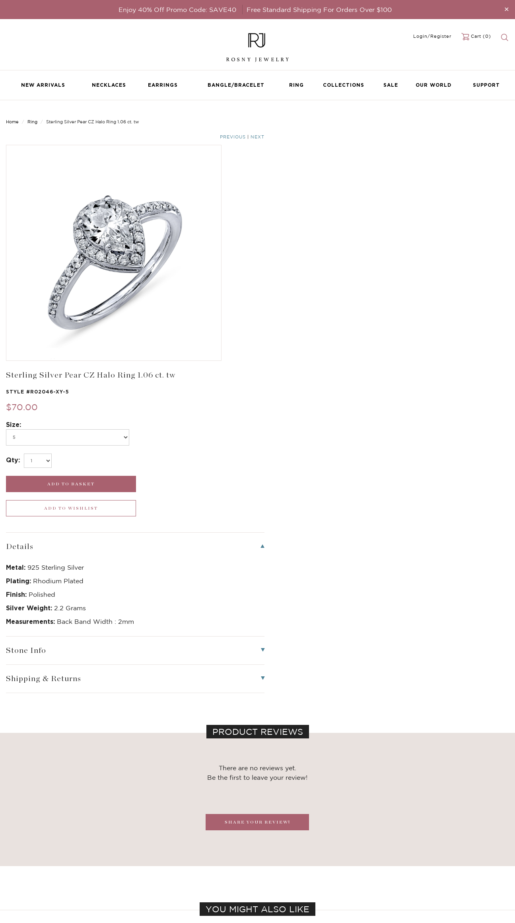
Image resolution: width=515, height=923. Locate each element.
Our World (433, 85)
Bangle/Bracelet (236, 85)
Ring (296, 85)
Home (12, 115)
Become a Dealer (199, 843)
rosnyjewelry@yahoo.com (295, 851)
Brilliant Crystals (112, 859)
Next (502, 116)
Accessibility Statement (207, 883)
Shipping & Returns (202, 867)
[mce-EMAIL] (450, 848)
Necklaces (109, 85)
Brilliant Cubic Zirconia (121, 867)
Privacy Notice (196, 859)
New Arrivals (43, 85)
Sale (390, 85)
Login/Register (432, 36)
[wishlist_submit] (450, 242)
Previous (477, 116)
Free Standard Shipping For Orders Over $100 (319, 9)
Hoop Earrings (109, 875)
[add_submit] (322, 242)
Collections (343, 85)
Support (486, 85)
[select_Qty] (295, 218)
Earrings (163, 85)
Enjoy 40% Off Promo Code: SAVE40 (177, 9)
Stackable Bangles (115, 883)
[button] (500, 714)
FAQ (183, 851)
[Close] (506, 9)
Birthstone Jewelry (116, 843)
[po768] (322, 195)
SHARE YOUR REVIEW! (257, 555)
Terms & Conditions (202, 875)
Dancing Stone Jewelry (121, 851)
